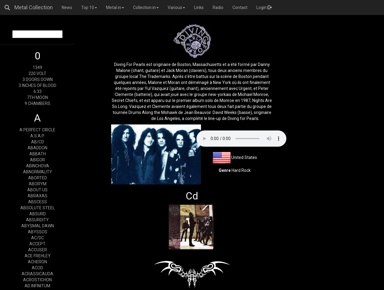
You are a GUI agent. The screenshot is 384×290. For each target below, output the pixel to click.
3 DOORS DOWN (37, 79)
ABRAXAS (37, 195)
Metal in (115, 7)
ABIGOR (37, 159)
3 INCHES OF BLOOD (37, 85)
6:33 (38, 91)
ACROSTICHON (37, 279)
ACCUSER (37, 249)
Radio (218, 7)
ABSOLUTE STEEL (37, 207)
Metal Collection (33, 7)
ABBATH (37, 153)
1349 (37, 67)
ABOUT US (37, 189)
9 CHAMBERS (37, 103)
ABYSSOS (37, 231)
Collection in (146, 7)
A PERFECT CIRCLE (37, 129)
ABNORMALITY (37, 171)
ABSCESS (37, 201)
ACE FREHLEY (38, 255)
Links (199, 7)
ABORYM (37, 183)
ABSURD (37, 213)
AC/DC (37, 237)
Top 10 (89, 7)
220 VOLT (37, 73)
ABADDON (37, 147)
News (67, 7)
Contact (239, 7)
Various (176, 7)
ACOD (37, 267)
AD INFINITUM (37, 285)
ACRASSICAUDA (37, 273)
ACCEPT (37, 243)
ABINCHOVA (37, 165)
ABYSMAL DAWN (37, 225)
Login (264, 7)
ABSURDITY (37, 219)
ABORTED (37, 177)
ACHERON (37, 261)
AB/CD (37, 141)
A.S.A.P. (37, 135)
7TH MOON (37, 97)
